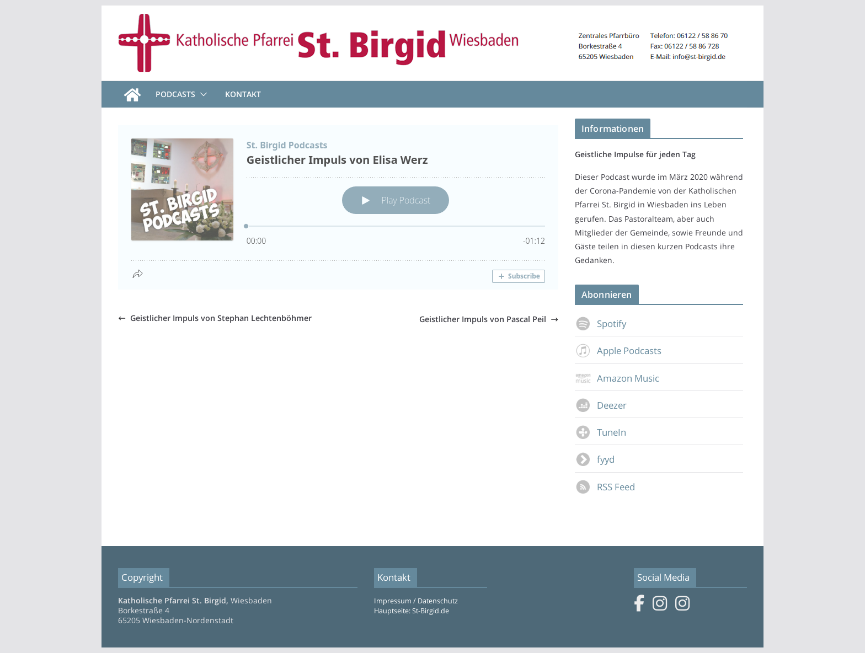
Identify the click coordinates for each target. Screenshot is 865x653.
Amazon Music (617, 378)
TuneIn (600, 432)
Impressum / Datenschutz (416, 601)
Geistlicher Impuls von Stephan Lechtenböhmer (215, 318)
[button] (201, 94)
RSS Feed (605, 486)
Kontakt (243, 94)
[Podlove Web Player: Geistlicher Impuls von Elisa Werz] (338, 207)
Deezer (601, 405)
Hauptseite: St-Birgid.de (411, 610)
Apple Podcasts (618, 350)
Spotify (600, 323)
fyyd (595, 459)
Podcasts (175, 94)
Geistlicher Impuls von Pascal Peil (488, 319)
